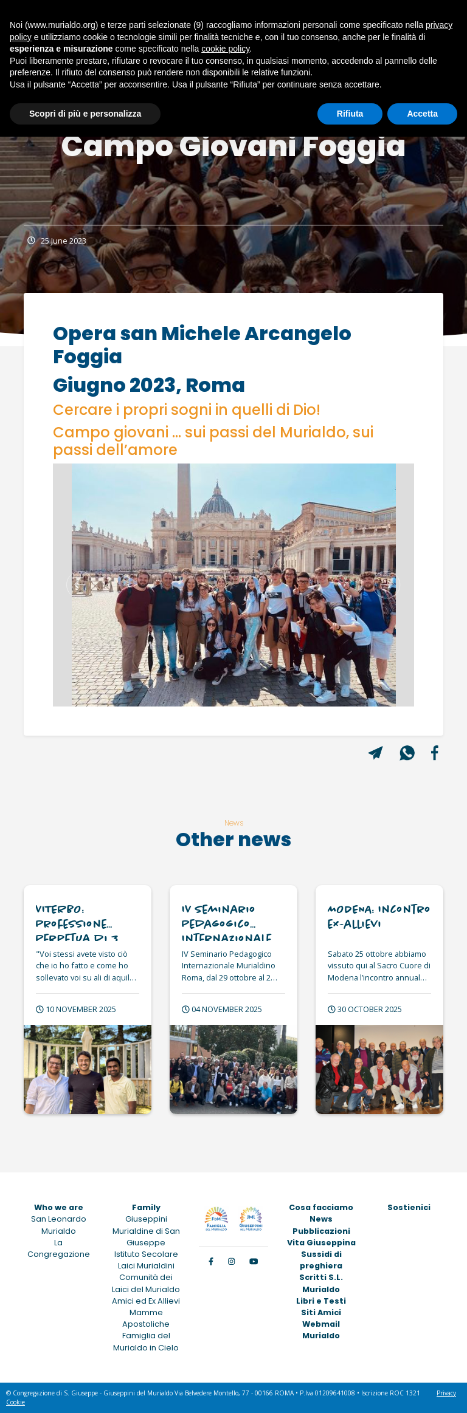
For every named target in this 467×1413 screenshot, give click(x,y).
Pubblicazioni (321, 1231)
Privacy (446, 1393)
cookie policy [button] (225, 48)
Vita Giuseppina (321, 1242)
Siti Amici (321, 1312)
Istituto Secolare (146, 1254)
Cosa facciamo (321, 1207)
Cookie (15, 1402)
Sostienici (409, 1207)
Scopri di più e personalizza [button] (85, 113)
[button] (80, 585)
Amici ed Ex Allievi (146, 1301)
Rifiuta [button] (350, 113)
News (321, 1219)
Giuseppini (146, 1219)
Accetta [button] (422, 113)
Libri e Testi (321, 1301)
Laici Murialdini (146, 1266)
